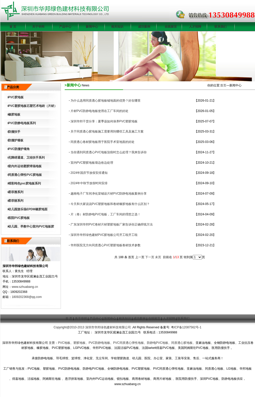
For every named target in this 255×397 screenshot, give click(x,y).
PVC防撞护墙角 (19, 149)
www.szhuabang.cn (25, 287)
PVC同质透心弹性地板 (128, 343)
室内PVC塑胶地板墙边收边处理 (92, 162)
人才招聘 (195, 26)
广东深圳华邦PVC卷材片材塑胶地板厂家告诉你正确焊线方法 (112, 224)
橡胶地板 (14, 114)
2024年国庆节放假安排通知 (89, 173)
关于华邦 (38, 26)
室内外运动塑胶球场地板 (25, 166)
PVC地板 (64, 343)
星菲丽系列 (15, 200)
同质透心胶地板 (182, 343)
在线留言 (171, 26)
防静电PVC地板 (157, 343)
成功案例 (144, 26)
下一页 (149, 257)
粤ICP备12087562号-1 (186, 327)
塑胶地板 (79, 343)
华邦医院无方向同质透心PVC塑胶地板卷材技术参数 (106, 245)
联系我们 (220, 26)
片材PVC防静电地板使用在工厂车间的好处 (100, 111)
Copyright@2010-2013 (69, 327)
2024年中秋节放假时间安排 (89, 183)
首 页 (12, 26)
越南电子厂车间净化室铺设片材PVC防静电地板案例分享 (109, 193)
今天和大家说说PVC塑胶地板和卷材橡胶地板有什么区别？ (110, 204)
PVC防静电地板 (99, 343)
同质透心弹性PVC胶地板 (25, 175)
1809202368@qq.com (27, 297)
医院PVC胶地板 (19, 218)
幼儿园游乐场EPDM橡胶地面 (27, 209)
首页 (223, 85)
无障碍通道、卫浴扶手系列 (26, 157)
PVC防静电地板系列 (22, 123)
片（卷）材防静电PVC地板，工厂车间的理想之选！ (106, 214)
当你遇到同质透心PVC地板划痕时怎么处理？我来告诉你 (109, 152)
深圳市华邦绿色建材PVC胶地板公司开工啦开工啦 (104, 235)
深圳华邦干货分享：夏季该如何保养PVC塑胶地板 (104, 121)
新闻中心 (92, 26)
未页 (158, 257)
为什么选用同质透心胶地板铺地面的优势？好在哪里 (106, 100)
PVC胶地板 (16, 97)
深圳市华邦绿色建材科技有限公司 (108, 327)
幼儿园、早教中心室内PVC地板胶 (31, 226)
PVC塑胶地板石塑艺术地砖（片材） (32, 106)
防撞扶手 (14, 132)
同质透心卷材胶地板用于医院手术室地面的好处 (102, 142)
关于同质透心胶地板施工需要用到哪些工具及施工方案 (107, 131)
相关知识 (117, 26)
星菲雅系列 (15, 192)
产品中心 (65, 26)
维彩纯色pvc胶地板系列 (24, 183)
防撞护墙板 (15, 140)
